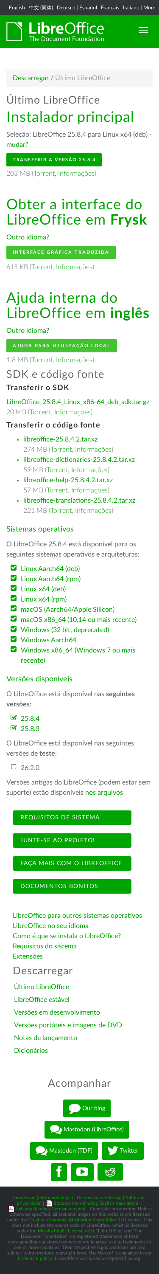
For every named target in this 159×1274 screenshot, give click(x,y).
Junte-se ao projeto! (56, 841)
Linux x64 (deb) (43, 589)
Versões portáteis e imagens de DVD (68, 1025)
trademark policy (35, 1258)
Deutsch (66, 7)
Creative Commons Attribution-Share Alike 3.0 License (84, 1220)
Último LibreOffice (41, 987)
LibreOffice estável (42, 999)
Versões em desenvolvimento (57, 1012)
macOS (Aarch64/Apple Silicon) (67, 609)
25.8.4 (30, 718)
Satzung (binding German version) (50, 1209)
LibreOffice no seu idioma (51, 925)
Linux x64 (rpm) (44, 599)
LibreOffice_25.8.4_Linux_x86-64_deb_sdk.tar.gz (77, 402)
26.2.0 (30, 768)
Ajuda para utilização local (62, 345)
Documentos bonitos (58, 886)
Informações (76, 173)
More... (151, 7)
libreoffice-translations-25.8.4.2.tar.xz (79, 500)
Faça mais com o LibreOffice (70, 863)
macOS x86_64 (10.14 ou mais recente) (79, 619)
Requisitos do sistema (45, 946)
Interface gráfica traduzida (61, 252)
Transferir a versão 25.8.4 (54, 159)
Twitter (122, 1151)
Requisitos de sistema (59, 818)
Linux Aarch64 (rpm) (51, 579)
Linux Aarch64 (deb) (50, 568)
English (17, 7)
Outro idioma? (27, 237)
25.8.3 (30, 729)
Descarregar (31, 78)
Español (88, 7)
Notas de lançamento (45, 1038)
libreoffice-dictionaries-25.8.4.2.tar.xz (79, 459)
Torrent (44, 173)
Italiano (131, 7)
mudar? (17, 144)
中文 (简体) (41, 7)
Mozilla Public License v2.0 (66, 1231)
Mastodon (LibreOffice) (87, 1130)
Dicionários (31, 1050)
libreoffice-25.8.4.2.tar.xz (60, 439)
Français (110, 7)
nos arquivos (104, 792)
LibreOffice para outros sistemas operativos (77, 915)
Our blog (87, 1108)
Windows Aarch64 (48, 640)
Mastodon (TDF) (64, 1151)
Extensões (28, 956)
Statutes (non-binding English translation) (96, 1203)
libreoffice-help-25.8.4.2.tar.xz (68, 480)
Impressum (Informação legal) (43, 1197)
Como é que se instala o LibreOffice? (67, 936)
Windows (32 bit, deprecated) (65, 630)
